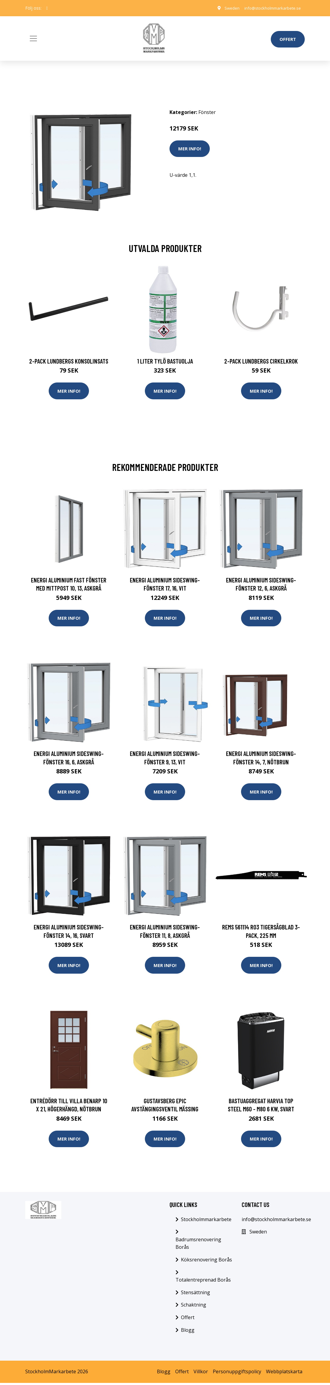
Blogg (187, 1332)
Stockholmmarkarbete (206, 1221)
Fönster (207, 112)
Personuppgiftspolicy (237, 1373)
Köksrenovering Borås (206, 1261)
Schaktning (193, 1307)
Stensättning (195, 1294)
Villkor (201, 1373)
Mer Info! (189, 149)
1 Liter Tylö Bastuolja (165, 361)
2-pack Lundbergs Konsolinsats (68, 361)
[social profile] (47, 8)
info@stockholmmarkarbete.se (270, 8)
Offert (288, 39)
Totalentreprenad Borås (203, 1282)
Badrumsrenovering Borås (198, 1245)
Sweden (226, 8)
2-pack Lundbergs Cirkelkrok (261, 361)
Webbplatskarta (284, 1373)
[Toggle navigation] (33, 38)
